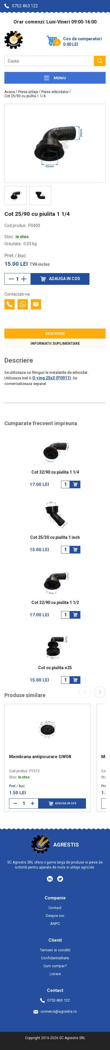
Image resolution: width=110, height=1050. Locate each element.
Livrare (55, 974)
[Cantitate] (17, 279)
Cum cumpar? (55, 966)
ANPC (55, 923)
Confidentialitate (55, 958)
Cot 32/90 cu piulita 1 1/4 (55, 472)
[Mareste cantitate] (24, 279)
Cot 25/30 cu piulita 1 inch (55, 537)
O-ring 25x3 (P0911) (51, 378)
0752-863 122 (21, 6)
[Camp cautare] (49, 61)
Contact (55, 908)
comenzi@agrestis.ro (55, 1011)
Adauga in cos (62, 803)
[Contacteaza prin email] (36, 304)
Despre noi (55, 915)
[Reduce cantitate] (11, 279)
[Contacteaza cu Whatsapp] (23, 304)
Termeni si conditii (55, 950)
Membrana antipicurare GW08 (40, 756)
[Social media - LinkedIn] (50, 878)
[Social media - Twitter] (60, 879)
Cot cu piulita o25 (55, 668)
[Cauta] (100, 61)
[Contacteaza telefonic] (9, 304)
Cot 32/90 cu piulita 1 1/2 (55, 602)
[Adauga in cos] (75, 484)
